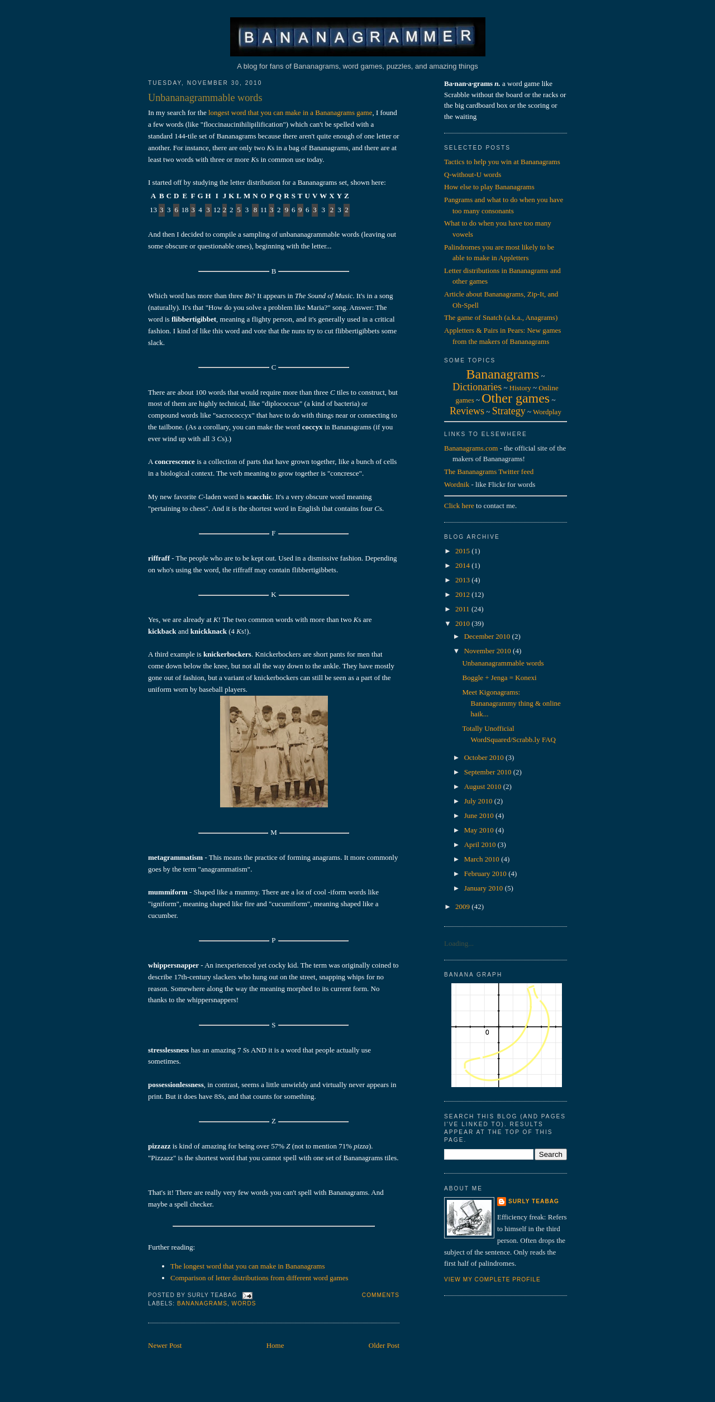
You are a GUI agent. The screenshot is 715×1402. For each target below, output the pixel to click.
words (244, 1303)
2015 (463, 551)
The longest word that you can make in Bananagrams (247, 1266)
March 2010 (482, 859)
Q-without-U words (472, 174)
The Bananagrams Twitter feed (488, 471)
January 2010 (484, 888)
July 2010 (479, 801)
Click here (459, 505)
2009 (463, 906)
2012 (463, 594)
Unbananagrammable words (205, 97)
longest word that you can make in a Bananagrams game (290, 112)
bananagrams (202, 1303)
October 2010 (485, 757)
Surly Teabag (533, 1201)
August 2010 (483, 786)
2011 (463, 609)
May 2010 (479, 830)
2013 (463, 580)
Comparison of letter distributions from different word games (259, 1278)
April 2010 (481, 844)
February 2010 (486, 873)
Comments (380, 1295)
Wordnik (456, 484)
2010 (463, 623)
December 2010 (488, 636)
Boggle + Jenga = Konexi (499, 677)
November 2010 (488, 651)
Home (275, 1345)
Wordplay (547, 412)
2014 (463, 565)
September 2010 (488, 772)
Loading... (459, 943)
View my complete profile (492, 1279)
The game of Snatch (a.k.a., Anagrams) (500, 317)
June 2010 (479, 815)
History (520, 388)
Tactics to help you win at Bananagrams (502, 161)
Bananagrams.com (471, 448)
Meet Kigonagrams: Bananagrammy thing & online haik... (511, 703)
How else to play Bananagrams (489, 187)
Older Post (384, 1345)
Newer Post (165, 1345)
